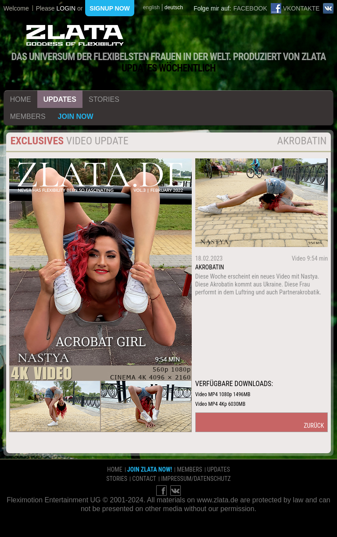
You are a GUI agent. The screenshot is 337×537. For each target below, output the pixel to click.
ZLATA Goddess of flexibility (75, 35)
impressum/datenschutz (196, 478)
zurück (314, 425)
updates (59, 99)
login (65, 8)
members (28, 116)
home (20, 99)
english (151, 7)
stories (104, 99)
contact (144, 478)
